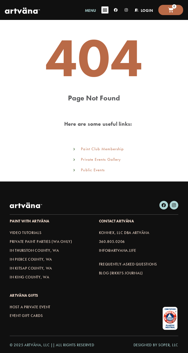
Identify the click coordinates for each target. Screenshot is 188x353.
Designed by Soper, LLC (156, 344)
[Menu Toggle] (104, 9)
